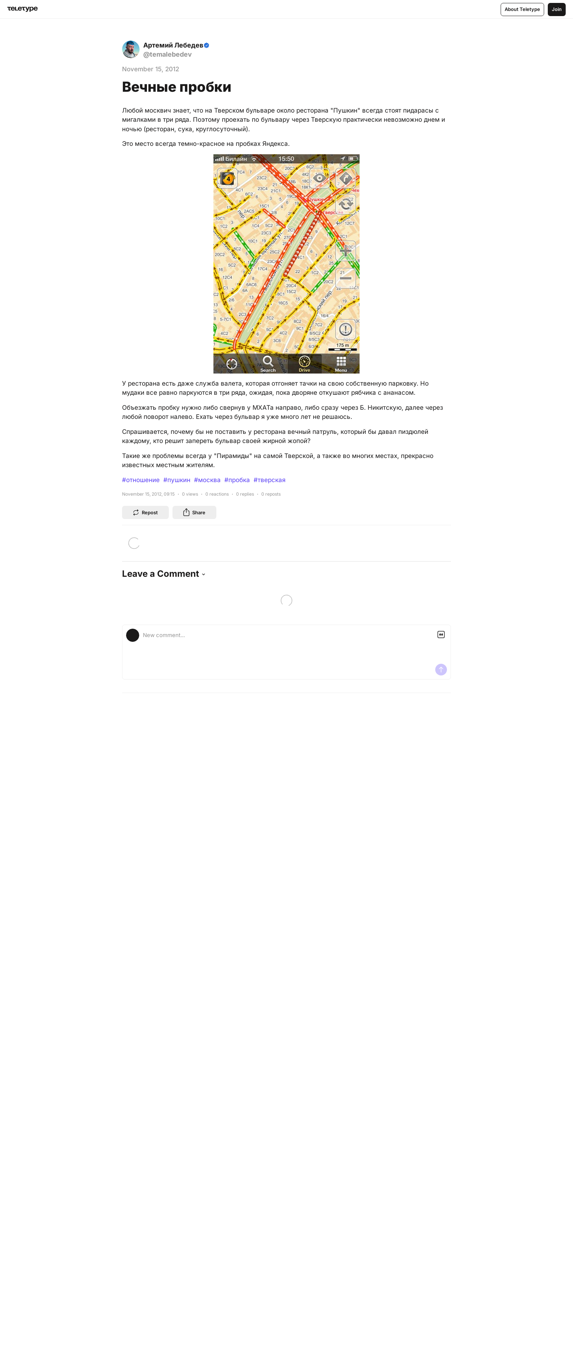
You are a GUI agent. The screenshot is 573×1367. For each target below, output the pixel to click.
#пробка (237, 480)
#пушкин (176, 480)
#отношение (141, 480)
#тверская (269, 480)
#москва (207, 480)
